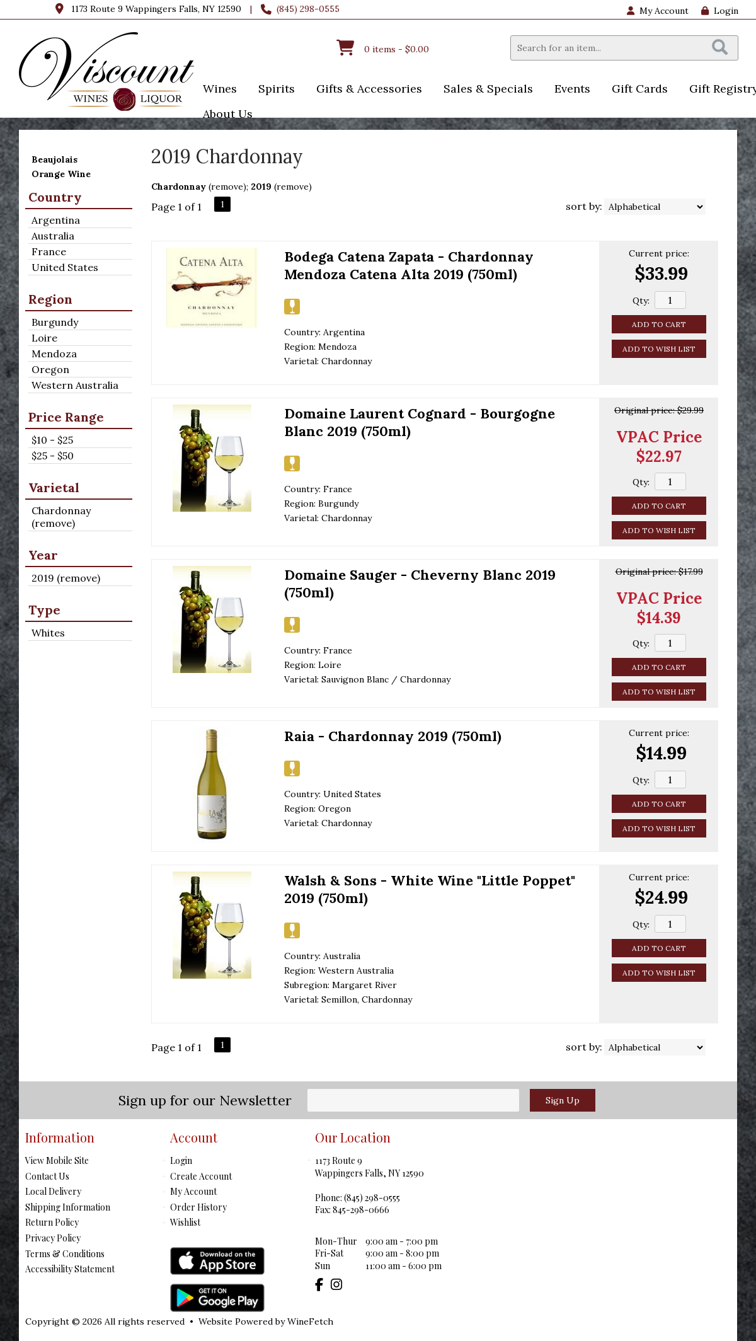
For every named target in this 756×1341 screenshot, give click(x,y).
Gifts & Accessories (365, 89)
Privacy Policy (53, 1238)
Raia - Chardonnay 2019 (392, 736)
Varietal (53, 487)
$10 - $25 (52, 440)
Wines (215, 89)
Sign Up (563, 1100)
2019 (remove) (66, 578)
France (49, 251)
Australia (53, 235)
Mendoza (54, 353)
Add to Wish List (659, 349)
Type (44, 610)
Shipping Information (67, 1207)
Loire (44, 337)
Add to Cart (659, 324)
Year (43, 555)
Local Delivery (53, 1191)
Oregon (50, 369)
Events (568, 89)
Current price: (659, 253)
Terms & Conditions (65, 1254)
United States (65, 267)
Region (50, 299)
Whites (48, 632)
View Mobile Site (57, 1160)
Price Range (66, 417)
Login (719, 10)
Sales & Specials (484, 89)
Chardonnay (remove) (61, 516)
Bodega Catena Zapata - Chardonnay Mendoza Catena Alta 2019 (409, 265)
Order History (198, 1207)
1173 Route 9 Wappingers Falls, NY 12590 (156, 8)
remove (227, 186)
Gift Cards (640, 88)
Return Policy (52, 1222)
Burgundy (55, 322)
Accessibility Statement (70, 1269)
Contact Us (47, 1176)
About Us (223, 115)
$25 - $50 (53, 455)
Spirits (272, 89)
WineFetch (310, 1321)
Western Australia (75, 385)
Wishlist (185, 1222)
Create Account (201, 1176)
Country (55, 197)
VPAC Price (659, 437)
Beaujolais (54, 159)
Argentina (56, 220)
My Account (193, 1191)
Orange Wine (61, 174)
